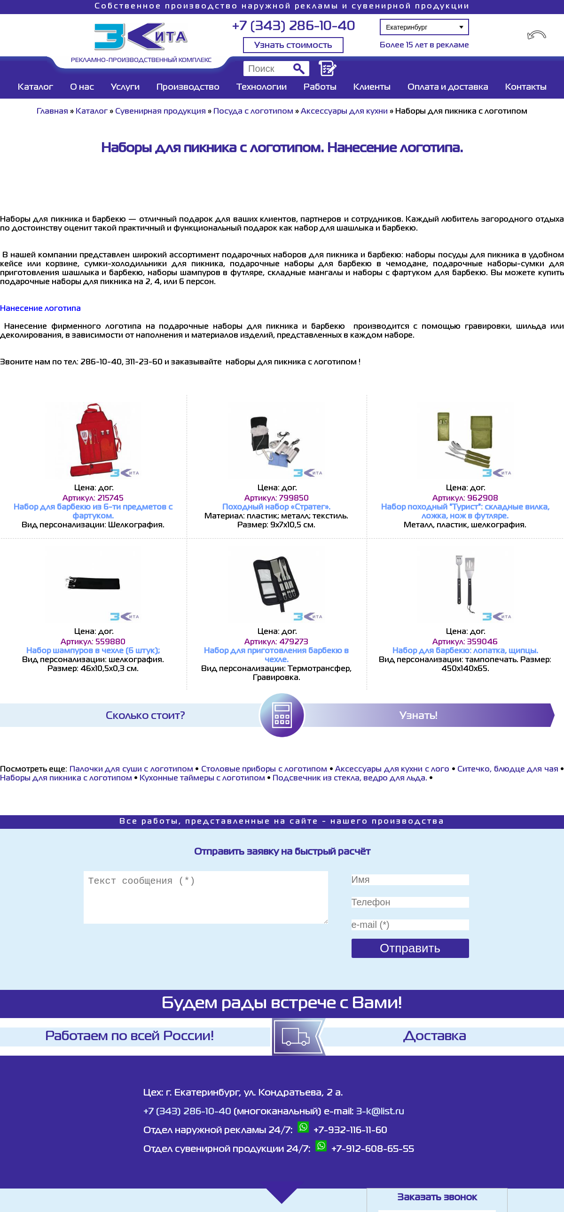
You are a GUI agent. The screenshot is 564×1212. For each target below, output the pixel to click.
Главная (52, 111)
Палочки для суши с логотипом (131, 769)
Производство (188, 87)
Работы (320, 87)
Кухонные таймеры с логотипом (202, 778)
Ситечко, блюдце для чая (507, 769)
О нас (82, 87)
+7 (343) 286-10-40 (293, 26)
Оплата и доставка (447, 87)
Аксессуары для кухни (344, 111)
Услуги (125, 87)
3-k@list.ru (380, 1112)
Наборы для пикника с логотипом (66, 778)
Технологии (261, 87)
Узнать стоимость (293, 45)
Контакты (526, 87)
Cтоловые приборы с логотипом (264, 769)
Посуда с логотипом (253, 111)
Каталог (35, 87)
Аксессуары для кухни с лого (392, 769)
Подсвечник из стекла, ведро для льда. (350, 778)
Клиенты (372, 87)
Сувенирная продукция (160, 111)
